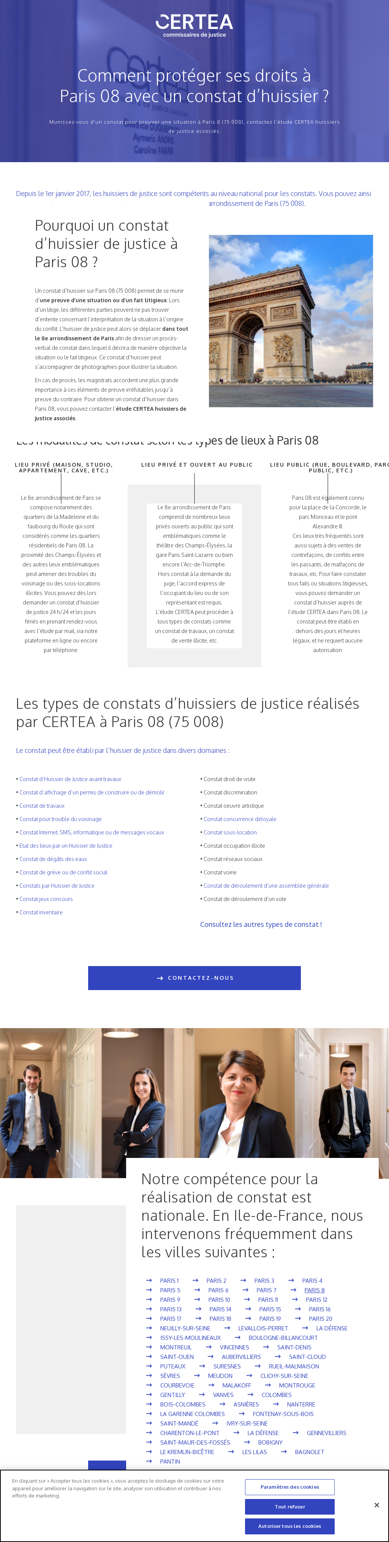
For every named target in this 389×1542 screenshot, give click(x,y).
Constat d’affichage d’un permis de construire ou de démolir (91, 792)
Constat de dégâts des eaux (53, 859)
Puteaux (172, 1366)
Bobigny (270, 1442)
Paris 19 (270, 1318)
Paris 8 (315, 1290)
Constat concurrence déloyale (240, 819)
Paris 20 (320, 1318)
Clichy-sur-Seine (284, 1375)
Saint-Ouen (177, 1356)
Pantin (170, 1461)
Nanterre (301, 1404)
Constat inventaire (41, 912)
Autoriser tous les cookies (289, 1526)
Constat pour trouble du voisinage (60, 819)
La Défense (332, 1328)
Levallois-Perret (263, 1328)
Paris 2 (216, 1280)
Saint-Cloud (307, 1356)
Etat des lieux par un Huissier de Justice (65, 845)
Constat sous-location (230, 832)
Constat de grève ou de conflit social (63, 872)
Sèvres (170, 1375)
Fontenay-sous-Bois (283, 1414)
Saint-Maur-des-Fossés (195, 1442)
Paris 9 (170, 1299)
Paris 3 (264, 1280)
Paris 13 (171, 1309)
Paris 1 (169, 1280)
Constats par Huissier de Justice (57, 885)
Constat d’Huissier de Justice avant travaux (70, 779)
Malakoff (237, 1385)
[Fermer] (376, 1505)
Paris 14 (220, 1309)
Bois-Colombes (183, 1404)
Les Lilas (254, 1452)
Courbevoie (177, 1385)
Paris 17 (171, 1318)
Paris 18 (220, 1318)
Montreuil (176, 1347)
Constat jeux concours (46, 899)
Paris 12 (316, 1299)
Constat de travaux (42, 805)
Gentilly (172, 1394)
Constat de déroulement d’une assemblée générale (266, 885)
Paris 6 (219, 1290)
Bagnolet (309, 1452)
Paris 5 (170, 1290)
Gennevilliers (326, 1433)
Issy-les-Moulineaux (190, 1337)
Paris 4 (312, 1280)
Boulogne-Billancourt (283, 1337)
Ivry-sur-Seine (247, 1423)
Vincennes (234, 1347)
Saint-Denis (294, 1347)
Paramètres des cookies (290, 1487)
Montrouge (297, 1385)
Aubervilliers (241, 1356)
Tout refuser (290, 1507)
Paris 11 (268, 1299)
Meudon (220, 1375)
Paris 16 (320, 1309)
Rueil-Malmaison (294, 1366)
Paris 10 (219, 1299)
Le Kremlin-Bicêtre (187, 1452)
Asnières (246, 1404)
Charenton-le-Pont (190, 1433)
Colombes (277, 1394)
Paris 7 (267, 1290)
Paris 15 (270, 1309)
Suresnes (227, 1366)
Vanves (223, 1394)
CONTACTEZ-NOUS (194, 978)
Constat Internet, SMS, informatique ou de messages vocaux (91, 832)
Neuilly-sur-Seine (185, 1328)
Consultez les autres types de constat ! (261, 924)
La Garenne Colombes (192, 1414)
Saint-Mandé (179, 1423)
